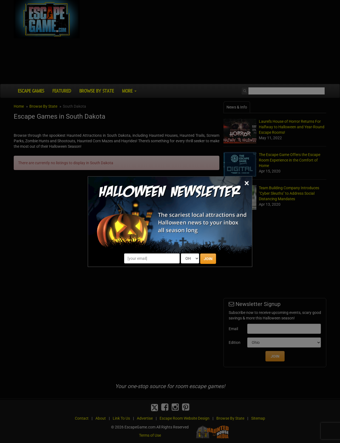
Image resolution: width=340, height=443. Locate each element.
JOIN (208, 259)
